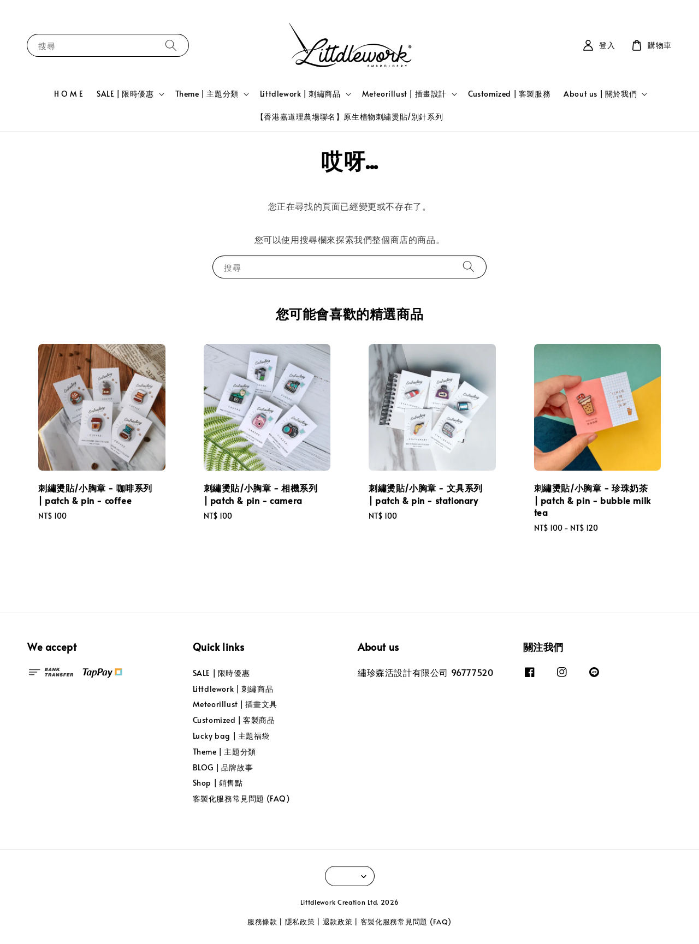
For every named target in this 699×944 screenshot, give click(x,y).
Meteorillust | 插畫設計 (404, 94)
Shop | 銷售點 (218, 782)
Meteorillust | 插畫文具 (235, 704)
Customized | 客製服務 (509, 93)
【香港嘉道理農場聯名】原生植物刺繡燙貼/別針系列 (349, 116)
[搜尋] (170, 45)
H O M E (69, 93)
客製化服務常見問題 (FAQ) (241, 798)
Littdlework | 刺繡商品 (300, 94)
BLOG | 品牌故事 (223, 767)
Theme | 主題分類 (207, 94)
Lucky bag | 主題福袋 (231, 736)
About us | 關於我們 (600, 94)
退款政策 (338, 922)
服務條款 (262, 922)
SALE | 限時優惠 (125, 94)
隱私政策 (300, 922)
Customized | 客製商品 (234, 720)
